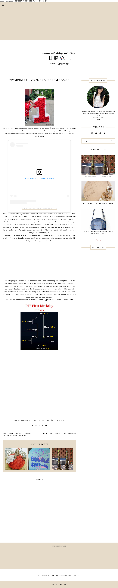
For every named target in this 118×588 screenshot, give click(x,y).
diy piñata (51, 420)
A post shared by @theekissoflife (39, 209)
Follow (98, 240)
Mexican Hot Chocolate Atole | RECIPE (59, 433)
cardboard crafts (25, 420)
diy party (41, 420)
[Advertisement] (59, 24)
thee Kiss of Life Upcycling (55, 575)
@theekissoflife (59, 546)
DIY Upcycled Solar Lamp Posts (98, 177)
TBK (78, 575)
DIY (35, 420)
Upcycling (61, 420)
